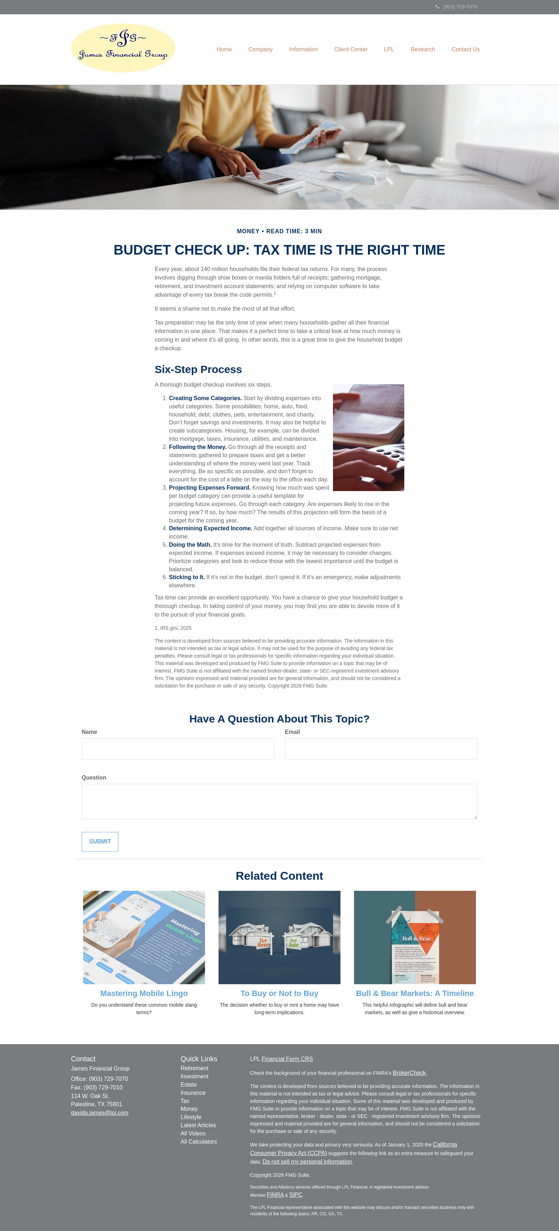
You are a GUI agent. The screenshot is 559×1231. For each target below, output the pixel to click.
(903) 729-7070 (456, 7)
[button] (253, 50)
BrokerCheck (409, 1073)
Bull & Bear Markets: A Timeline (415, 993)
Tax (185, 1101)
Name (89, 732)
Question (94, 778)
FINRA (275, 1195)
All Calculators (199, 1142)
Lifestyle (191, 1117)
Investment (195, 1076)
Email (292, 732)
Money (189, 1109)
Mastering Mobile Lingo (144, 993)
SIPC (295, 1195)
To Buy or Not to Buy (279, 993)
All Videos (193, 1133)
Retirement (195, 1068)
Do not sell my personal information (307, 1162)
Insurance (193, 1093)
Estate (189, 1085)
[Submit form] (100, 842)
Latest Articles (198, 1125)
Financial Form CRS (287, 1059)
